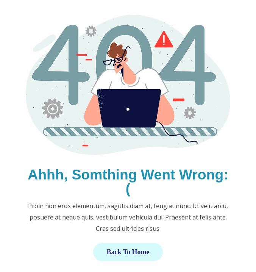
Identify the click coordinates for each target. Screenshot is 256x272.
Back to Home (127, 252)
